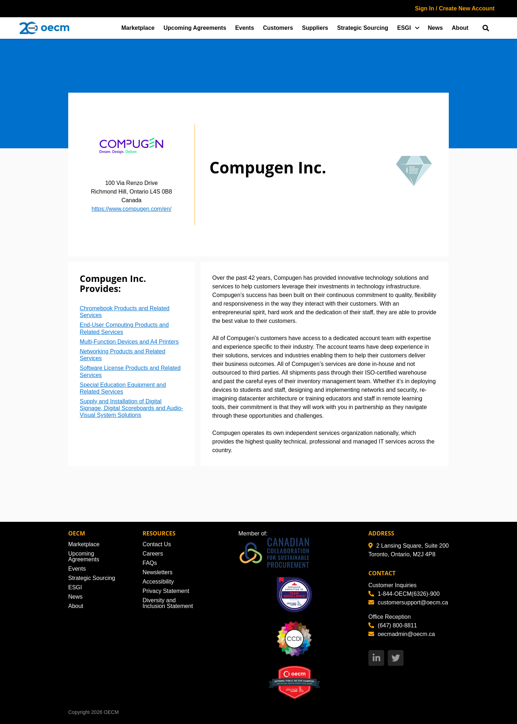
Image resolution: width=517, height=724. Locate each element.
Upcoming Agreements (195, 28)
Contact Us (157, 544)
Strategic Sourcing (362, 28)
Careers (153, 554)
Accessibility (158, 582)
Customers (278, 28)
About (460, 28)
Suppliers (315, 28)
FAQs (150, 563)
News (435, 28)
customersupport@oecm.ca (408, 602)
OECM (111, 712)
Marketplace (138, 28)
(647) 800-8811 (392, 625)
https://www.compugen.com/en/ (131, 209)
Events (244, 28)
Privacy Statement (166, 591)
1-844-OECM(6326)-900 (404, 594)
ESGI (404, 28)
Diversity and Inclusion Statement (168, 603)
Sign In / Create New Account (455, 8)
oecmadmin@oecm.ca (401, 634)
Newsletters (158, 572)
